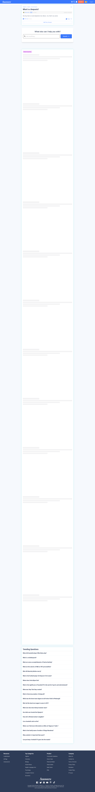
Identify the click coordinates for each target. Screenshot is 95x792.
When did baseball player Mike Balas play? (35, 653)
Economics (27, 775)
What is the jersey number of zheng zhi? (34, 694)
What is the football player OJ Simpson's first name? (37, 676)
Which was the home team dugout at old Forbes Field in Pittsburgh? (41, 698)
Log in (91, 2)
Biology (27, 762)
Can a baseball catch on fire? (31, 721)
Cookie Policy (72, 770)
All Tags (5, 759)
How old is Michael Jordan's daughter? (33, 717)
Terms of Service (73, 762)
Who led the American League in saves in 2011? (36, 703)
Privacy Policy (72, 764)
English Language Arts (30, 767)
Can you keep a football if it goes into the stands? (36, 739)
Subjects (24, 6)
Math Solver (50, 767)
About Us (71, 756)
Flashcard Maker (51, 762)
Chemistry (27, 759)
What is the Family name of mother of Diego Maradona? (38, 730)
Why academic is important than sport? (34, 735)
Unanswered (7, 762)
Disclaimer (71, 767)
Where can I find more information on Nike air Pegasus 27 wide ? (40, 726)
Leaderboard (7, 756)
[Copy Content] (68, 19)
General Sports (34, 6)
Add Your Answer (47, 22)
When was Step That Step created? (32, 689)
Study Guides (50, 764)
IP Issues (71, 773)
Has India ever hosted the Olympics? (33, 712)
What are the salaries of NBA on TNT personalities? (37, 667)
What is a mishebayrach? (29, 657)
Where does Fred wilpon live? (31, 680)
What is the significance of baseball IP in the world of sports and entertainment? (45, 685)
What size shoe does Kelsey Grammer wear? (35, 708)
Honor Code (50, 759)
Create (81, 1)
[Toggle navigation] (72, 1)
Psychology (28, 770)
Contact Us (71, 759)
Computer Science (29, 773)
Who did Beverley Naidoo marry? (32, 671)
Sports (28, 6)
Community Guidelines (52, 756)
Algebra (27, 756)
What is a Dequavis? (31, 9)
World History (28, 764)
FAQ (48, 770)
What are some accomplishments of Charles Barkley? (37, 662)
